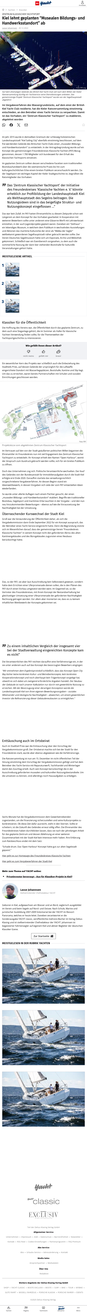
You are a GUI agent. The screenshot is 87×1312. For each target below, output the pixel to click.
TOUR (70, 1287)
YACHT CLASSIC (18, 1287)
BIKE (64, 1287)
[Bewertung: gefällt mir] (43, 353)
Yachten (11, 10)
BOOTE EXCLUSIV (35, 1287)
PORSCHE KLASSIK (47, 1292)
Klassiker (23, 10)
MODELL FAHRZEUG (27, 1292)
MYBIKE (79, 1287)
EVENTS (79, 1292)
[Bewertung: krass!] (58, 353)
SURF (56, 1287)
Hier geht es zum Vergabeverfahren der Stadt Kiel (27, 861)
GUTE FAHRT (10, 1292)
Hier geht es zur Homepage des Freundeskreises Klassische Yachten (36, 855)
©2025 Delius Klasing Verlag (43, 1299)
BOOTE (48, 1287)
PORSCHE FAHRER (66, 1292)
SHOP (6, 1287)
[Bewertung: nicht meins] (28, 353)
